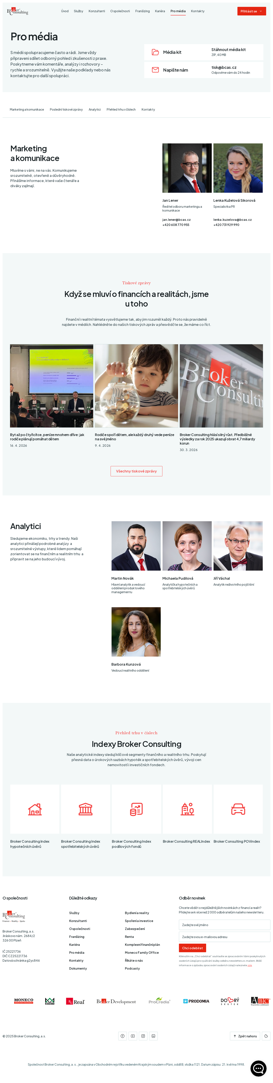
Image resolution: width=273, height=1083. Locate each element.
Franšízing (76, 937)
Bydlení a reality (137, 913)
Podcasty (132, 968)
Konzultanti (78, 921)
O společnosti (79, 929)
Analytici (95, 109)
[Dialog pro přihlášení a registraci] (251, 11)
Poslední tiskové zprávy (66, 109)
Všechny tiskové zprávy (136, 471)
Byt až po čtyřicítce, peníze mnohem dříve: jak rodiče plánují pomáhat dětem (47, 436)
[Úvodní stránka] (17, 11)
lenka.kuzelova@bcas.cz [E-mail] (232, 219)
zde (250, 965)
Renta (129, 937)
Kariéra (74, 944)
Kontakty (148, 109)
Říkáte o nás (134, 960)
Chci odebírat (192, 948)
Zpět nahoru (245, 1036)
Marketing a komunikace (27, 109)
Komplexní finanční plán (142, 944)
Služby (74, 913)
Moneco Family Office (142, 952)
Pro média (76, 952)
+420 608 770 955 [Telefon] (175, 225)
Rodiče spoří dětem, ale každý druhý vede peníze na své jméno (134, 436)
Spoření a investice (139, 921)
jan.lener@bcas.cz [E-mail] (176, 219)
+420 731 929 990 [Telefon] (226, 225)
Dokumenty (78, 968)
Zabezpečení (135, 929)
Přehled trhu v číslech (121, 109)
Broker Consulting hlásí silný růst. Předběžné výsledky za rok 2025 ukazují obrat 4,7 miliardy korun (217, 438)
